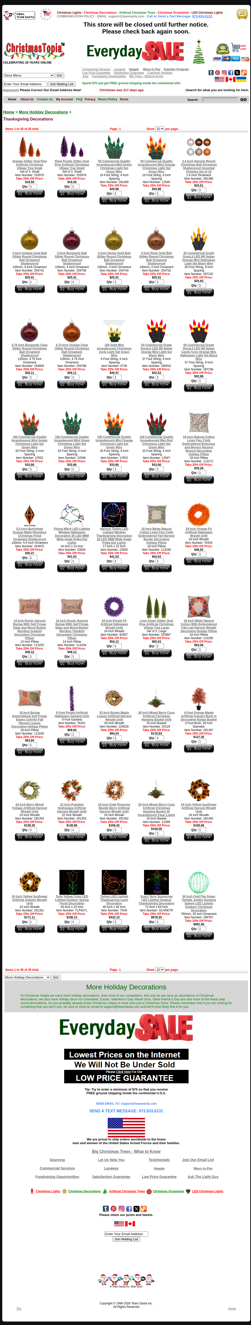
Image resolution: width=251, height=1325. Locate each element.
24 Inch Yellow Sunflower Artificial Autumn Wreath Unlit (29, 900)
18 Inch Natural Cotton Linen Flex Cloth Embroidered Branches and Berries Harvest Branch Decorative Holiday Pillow (198, 445)
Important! (11, 90)
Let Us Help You (111, 1160)
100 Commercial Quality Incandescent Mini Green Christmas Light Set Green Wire (72, 442)
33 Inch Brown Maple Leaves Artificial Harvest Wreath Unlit (114, 716)
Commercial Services (96, 69)
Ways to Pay (203, 1168)
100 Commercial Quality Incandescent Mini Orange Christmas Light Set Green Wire (114, 442)
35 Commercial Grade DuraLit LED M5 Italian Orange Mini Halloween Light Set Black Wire (198, 258)
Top (18, 1308)
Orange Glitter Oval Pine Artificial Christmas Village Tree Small (29, 164)
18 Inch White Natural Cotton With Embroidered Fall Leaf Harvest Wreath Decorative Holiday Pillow (199, 626)
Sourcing (57, 1160)
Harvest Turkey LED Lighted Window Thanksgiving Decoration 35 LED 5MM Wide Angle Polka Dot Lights (114, 536)
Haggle (159, 1168)
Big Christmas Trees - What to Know (126, 1151)
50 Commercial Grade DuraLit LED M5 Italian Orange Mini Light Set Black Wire (156, 350)
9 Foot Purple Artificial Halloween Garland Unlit (72, 714)
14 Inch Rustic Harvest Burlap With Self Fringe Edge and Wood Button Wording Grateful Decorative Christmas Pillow (29, 629)
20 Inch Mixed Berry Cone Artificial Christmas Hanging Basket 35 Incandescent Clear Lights (156, 810)
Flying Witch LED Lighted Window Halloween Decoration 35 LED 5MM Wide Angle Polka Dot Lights (72, 536)
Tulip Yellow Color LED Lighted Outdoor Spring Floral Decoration (72, 900)
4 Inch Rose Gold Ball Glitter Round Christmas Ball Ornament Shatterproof (156, 258)
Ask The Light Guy (203, 1177)
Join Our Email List (198, 1160)
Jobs (85, 76)
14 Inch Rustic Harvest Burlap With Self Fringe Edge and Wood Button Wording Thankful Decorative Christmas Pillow (72, 629)
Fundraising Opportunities (109, 76)
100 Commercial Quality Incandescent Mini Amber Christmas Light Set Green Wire (30, 442)
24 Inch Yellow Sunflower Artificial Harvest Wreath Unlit (198, 808)
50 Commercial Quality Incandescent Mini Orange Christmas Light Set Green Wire (156, 166)
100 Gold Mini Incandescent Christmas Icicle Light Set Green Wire (114, 350)
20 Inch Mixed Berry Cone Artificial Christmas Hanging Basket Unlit (156, 716)
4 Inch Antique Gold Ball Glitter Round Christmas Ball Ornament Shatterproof (29, 258)
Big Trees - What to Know (146, 76)
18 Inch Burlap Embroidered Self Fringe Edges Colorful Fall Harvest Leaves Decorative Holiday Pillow (29, 719)
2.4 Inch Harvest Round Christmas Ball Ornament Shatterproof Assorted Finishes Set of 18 (199, 166)
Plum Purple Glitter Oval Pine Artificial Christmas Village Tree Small (72, 164)
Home (8, 112)
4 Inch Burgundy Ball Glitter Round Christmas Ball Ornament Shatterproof (72, 258)
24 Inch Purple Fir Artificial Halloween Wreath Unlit (114, 624)
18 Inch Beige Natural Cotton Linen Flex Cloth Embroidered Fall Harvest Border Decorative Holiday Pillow (156, 536)
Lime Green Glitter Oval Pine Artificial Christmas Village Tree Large (156, 624)
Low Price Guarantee (96, 73)
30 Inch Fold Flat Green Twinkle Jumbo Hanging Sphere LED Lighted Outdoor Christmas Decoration (199, 903)
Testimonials (159, 1160)
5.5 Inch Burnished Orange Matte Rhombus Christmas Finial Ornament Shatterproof (29, 534)
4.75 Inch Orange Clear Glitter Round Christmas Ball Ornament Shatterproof (72, 350)
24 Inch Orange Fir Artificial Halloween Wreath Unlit (199, 532)
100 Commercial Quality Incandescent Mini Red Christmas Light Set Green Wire (156, 442)
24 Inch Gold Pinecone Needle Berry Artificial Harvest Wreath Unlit (114, 808)
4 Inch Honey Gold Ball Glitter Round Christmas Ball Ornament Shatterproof (114, 258)
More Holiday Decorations (43, 112)
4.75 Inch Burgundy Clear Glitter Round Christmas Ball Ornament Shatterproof (30, 350)
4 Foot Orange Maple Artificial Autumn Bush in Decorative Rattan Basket (199, 716)
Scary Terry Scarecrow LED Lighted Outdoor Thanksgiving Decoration (156, 900)
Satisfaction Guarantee (129, 73)
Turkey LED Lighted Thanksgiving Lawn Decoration (114, 900)
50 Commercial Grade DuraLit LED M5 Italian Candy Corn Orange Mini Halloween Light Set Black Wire (198, 352)
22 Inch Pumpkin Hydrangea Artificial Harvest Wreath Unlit (72, 808)
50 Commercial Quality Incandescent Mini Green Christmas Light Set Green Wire (114, 166)
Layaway (119, 69)
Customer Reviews (159, 73)
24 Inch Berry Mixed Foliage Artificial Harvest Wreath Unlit (29, 808)
